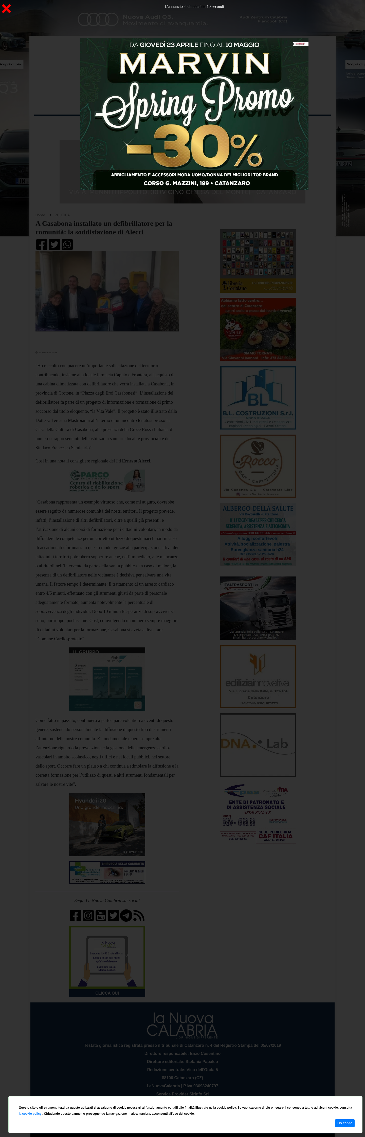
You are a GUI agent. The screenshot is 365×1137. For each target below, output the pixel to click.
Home (46, 123)
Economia (164, 124)
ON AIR (311, 124)
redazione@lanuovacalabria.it (193, 1094)
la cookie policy (30, 1113)
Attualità (142, 124)
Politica (106, 124)
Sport (183, 124)
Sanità (124, 124)
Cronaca (87, 124)
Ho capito (344, 1123)
